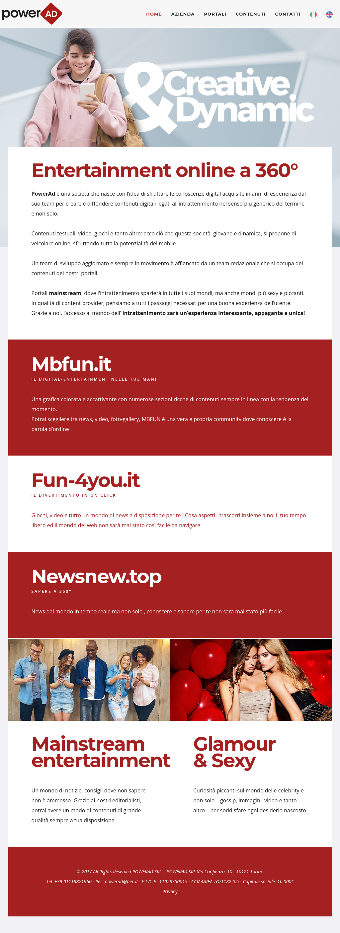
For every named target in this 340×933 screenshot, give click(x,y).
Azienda (183, 14)
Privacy (170, 891)
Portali (215, 14)
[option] (170, 87)
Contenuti (251, 14)
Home (154, 14)
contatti (288, 14)
